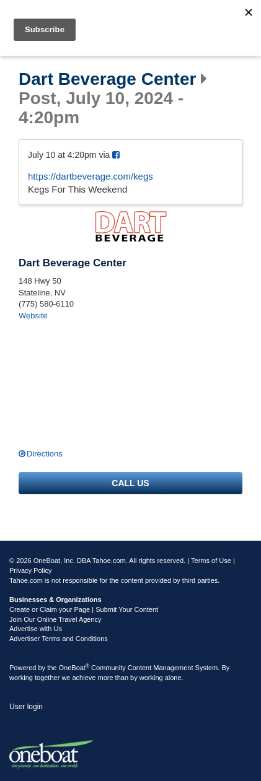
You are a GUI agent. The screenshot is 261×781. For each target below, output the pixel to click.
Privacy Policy (30, 570)
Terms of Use (211, 560)
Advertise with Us (35, 628)
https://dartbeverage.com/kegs (90, 176)
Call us (130, 483)
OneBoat (74, 667)
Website (33, 315)
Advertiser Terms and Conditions (58, 638)
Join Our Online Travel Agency (55, 619)
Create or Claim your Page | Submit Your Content (83, 609)
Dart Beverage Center (107, 79)
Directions (45, 453)
